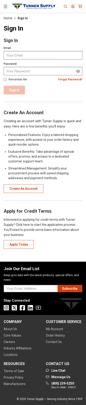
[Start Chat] (55, 370)
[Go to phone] (61, 385)
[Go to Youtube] (38, 307)
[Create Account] (23, 188)
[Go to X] (14, 307)
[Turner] (71, 304)
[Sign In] (14, 90)
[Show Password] (78, 71)
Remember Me (17, 79)
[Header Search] (65, 6)
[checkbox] (5, 79)
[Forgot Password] (70, 79)
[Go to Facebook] (22, 307)
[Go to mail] (58, 377)
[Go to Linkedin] (30, 307)
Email (7, 48)
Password (10, 63)
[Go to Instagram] (6, 307)
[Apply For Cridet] (19, 244)
